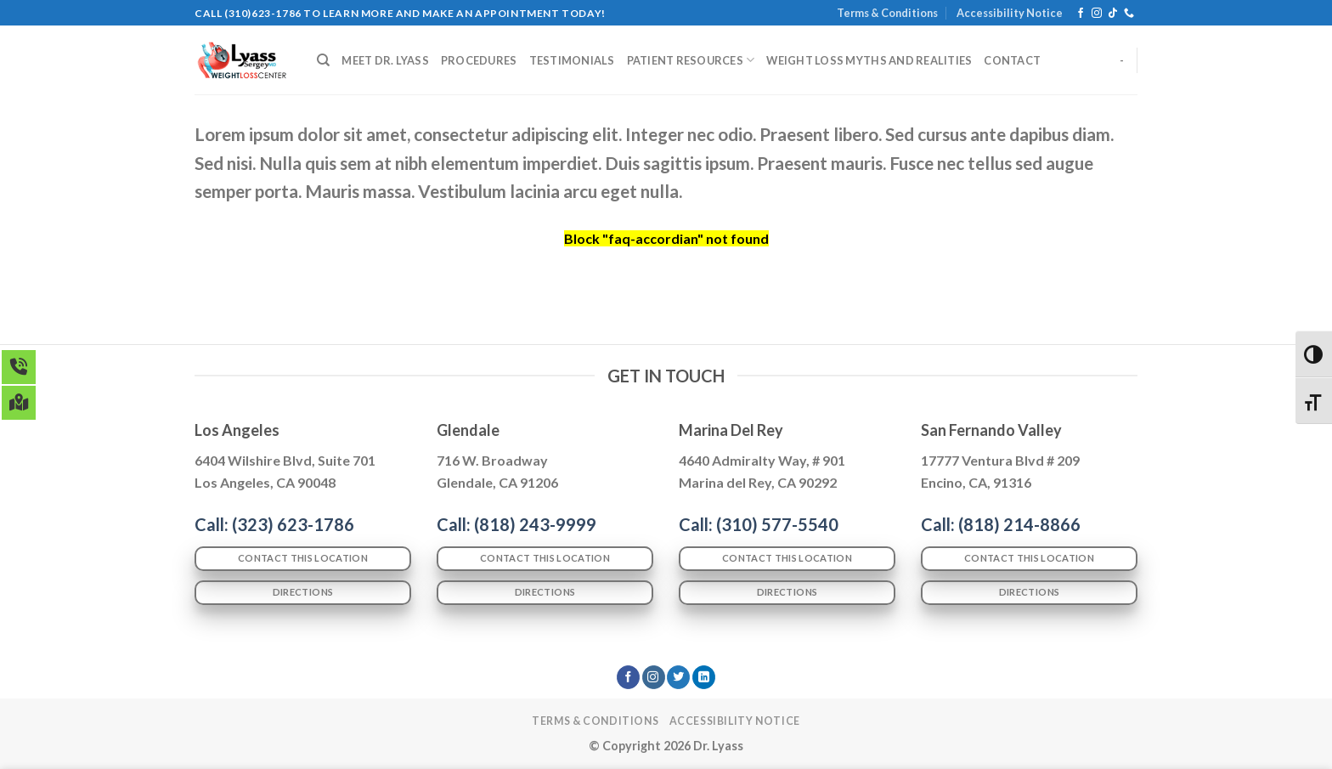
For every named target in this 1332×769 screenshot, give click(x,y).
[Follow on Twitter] (678, 677)
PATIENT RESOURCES (691, 60)
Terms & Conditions (887, 13)
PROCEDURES (479, 60)
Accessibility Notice (1010, 13)
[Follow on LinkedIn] (703, 677)
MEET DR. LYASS (385, 60)
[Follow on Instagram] (1097, 14)
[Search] (323, 60)
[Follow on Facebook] (1080, 14)
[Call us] (1129, 14)
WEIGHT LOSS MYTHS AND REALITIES (869, 60)
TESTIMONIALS (572, 60)
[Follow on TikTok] (1113, 14)
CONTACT (1012, 60)
